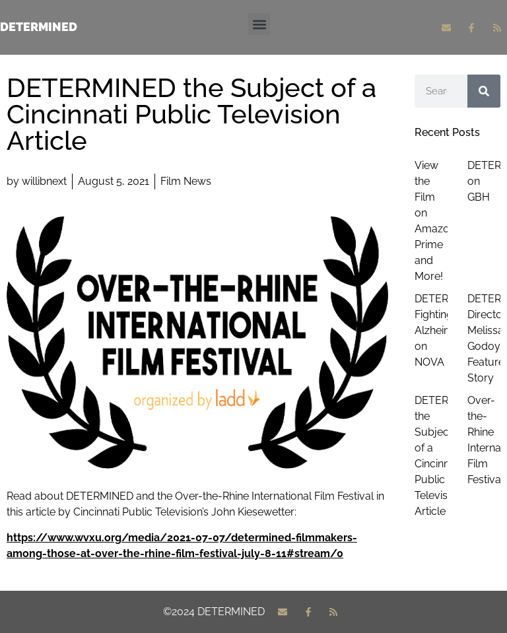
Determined (38, 27)
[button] (259, 24)
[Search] (483, 91)
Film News (185, 181)
